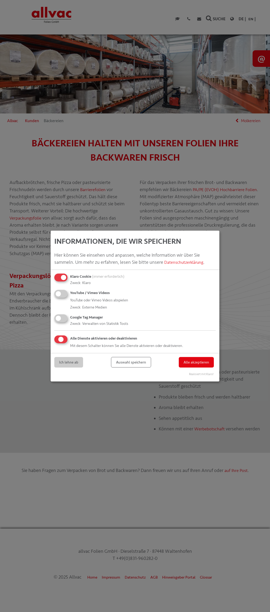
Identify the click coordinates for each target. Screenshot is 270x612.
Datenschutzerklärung (186, 262)
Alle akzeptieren (196, 362)
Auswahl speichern (131, 362)
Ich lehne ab (68, 362)
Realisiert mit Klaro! (201, 374)
